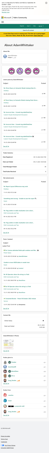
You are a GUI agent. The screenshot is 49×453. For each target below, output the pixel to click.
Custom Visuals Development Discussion (15, 115)
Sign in (28, 26)
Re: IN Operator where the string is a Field (16, 274)
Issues (5, 201)
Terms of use (4, 439)
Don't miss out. (38, 35)
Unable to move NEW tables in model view (17, 262)
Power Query (7, 253)
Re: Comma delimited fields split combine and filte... (21, 250)
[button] (8, 344)
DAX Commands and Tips (11, 213)
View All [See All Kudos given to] (6, 383)
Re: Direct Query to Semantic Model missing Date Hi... (20, 88)
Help (34, 26)
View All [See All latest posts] (6, 146)
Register (22, 26)
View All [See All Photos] (6, 351)
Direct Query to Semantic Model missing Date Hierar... (21, 100)
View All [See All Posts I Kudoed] (6, 308)
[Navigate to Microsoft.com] (6, 18)
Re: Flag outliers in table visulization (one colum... (19, 210)
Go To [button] (40, 26)
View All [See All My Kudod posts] (6, 233)
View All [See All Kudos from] (6, 415)
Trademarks (4, 442)
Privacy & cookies (5, 436)
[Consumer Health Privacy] (24, 448)
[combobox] (34, 30)
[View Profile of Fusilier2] (21, 268)
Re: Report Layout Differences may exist (16, 186)
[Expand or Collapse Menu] (2, 22)
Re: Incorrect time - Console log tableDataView (18, 112)
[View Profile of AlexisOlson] (22, 280)
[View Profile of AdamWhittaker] (23, 256)
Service (6, 301)
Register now (5, 12)
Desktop (6, 90)
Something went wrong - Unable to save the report (19, 198)
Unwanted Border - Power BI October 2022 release (20, 298)
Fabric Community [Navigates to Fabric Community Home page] (20, 17)
